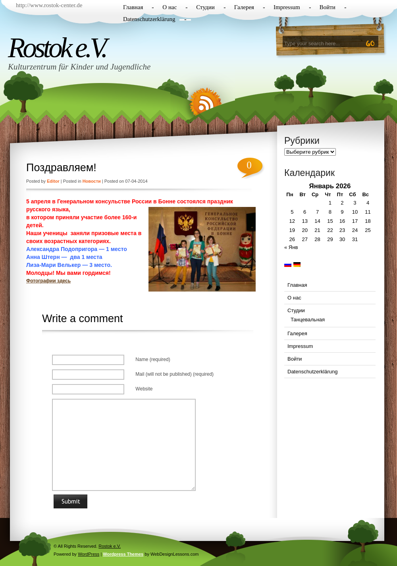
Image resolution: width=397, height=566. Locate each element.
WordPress (88, 554)
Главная (133, 7)
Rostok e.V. (57, 47)
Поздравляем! (61, 168)
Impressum (287, 7)
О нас (169, 7)
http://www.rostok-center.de (49, 5)
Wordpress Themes (123, 554)
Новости (92, 181)
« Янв (291, 247)
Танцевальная (308, 320)
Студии (205, 7)
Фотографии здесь (48, 281)
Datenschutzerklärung (149, 19)
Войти (327, 7)
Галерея (244, 7)
